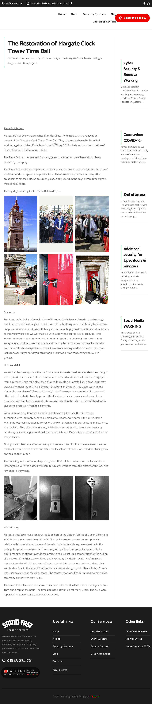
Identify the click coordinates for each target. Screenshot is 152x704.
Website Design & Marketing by (71, 696)
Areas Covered (60, 670)
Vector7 (94, 696)
